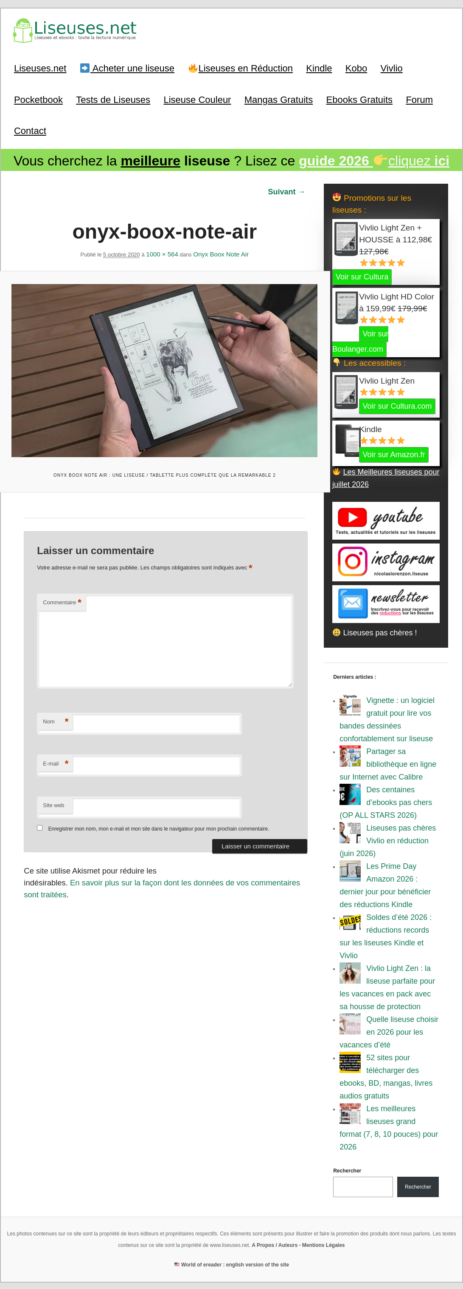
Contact (30, 130)
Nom (55, 719)
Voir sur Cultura (362, 276)
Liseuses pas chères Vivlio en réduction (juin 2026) (388, 840)
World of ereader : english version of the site (231, 1264)
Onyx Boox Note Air (221, 252)
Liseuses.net (40, 68)
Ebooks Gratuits (359, 99)
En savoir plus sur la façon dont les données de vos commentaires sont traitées (158, 879)
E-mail (55, 761)
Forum (419, 99)
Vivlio (392, 68)
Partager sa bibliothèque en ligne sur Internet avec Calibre (388, 763)
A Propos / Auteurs (274, 1244)
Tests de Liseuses (113, 99)
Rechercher (347, 1170)
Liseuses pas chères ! (375, 631)
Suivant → (286, 190)
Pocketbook (38, 99)
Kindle (319, 68)
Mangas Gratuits (278, 99)
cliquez (374, 160)
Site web (53, 802)
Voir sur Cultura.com (397, 405)
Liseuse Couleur (197, 99)
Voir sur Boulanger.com (360, 341)
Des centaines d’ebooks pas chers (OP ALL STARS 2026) (386, 802)
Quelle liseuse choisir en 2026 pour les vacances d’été (389, 1031)
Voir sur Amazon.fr (393, 454)
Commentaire (62, 600)
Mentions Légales (323, 1244)
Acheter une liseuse (127, 68)
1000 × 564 (162, 252)
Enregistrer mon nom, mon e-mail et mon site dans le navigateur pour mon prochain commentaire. (158, 826)
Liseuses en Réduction (240, 68)
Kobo (356, 68)
